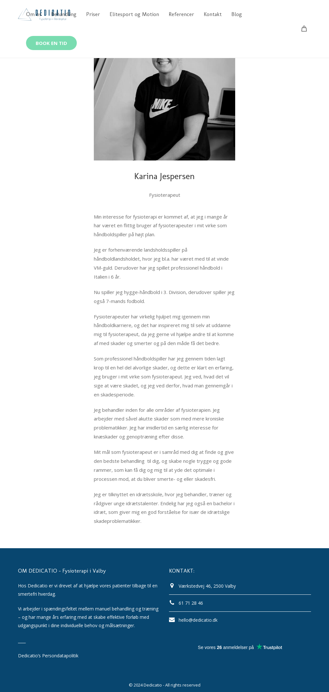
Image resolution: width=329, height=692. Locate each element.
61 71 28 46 (191, 603)
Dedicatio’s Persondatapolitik (48, 656)
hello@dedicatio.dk (198, 620)
